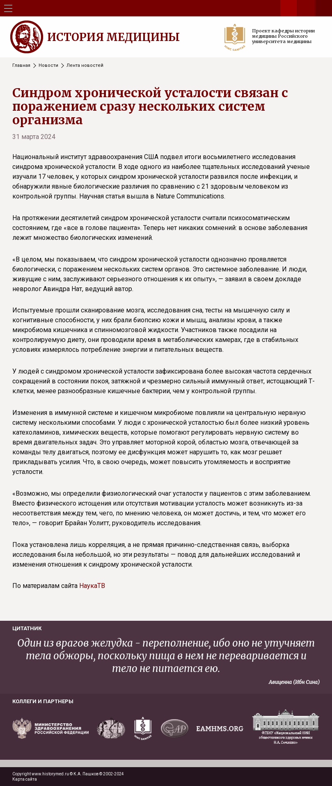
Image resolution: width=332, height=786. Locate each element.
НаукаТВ (92, 586)
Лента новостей (84, 65)
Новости (48, 65)
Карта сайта (24, 779)
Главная (21, 65)
